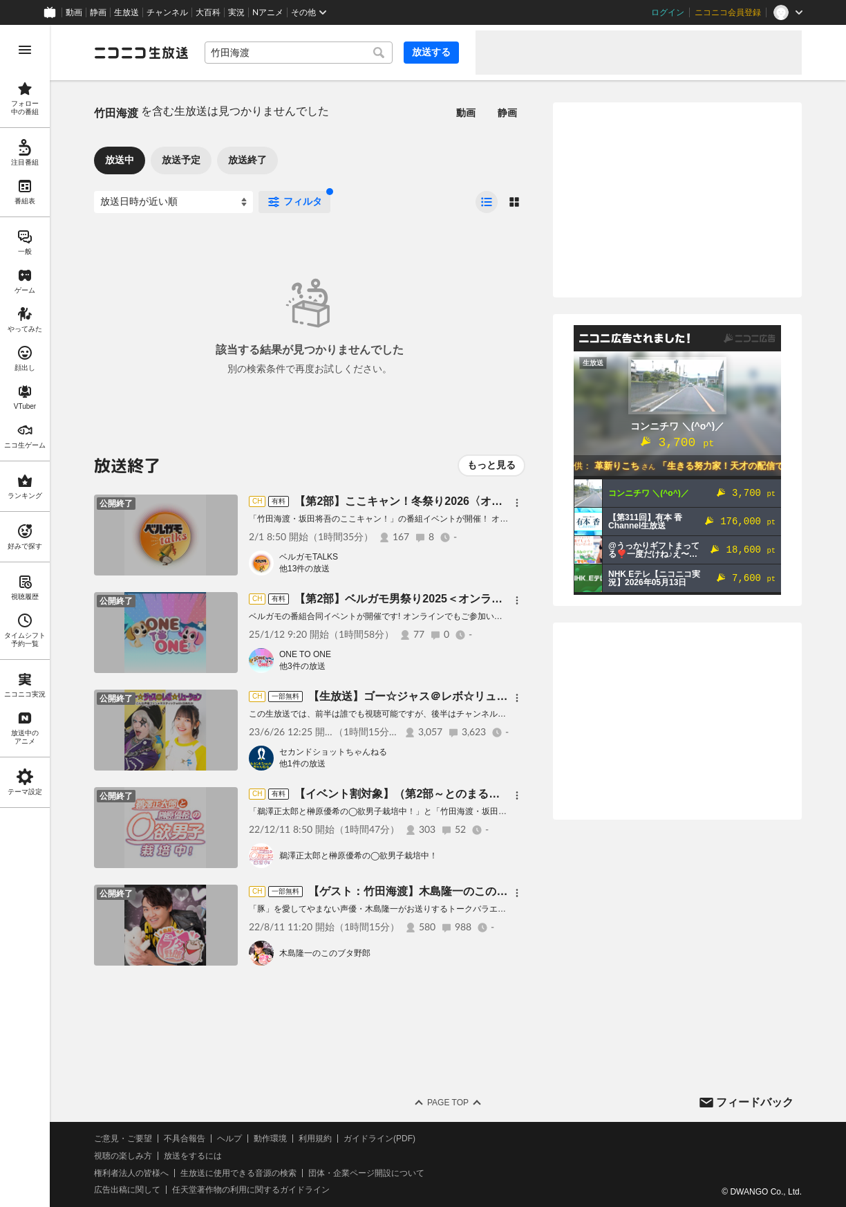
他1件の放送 (302, 763)
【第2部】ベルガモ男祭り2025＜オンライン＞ (409, 599)
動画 (74, 12)
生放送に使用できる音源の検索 (238, 1173)
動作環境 (270, 1138)
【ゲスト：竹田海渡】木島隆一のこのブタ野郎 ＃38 (441, 891)
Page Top (448, 1102)
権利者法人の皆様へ (131, 1173)
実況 (236, 12)
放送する (431, 51)
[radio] (487, 202)
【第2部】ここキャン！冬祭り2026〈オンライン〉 (420, 501)
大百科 (208, 12)
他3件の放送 (302, 666)
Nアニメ (267, 12)
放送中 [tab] (119, 159)
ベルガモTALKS (308, 557)
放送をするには (193, 1156)
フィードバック (754, 1102)
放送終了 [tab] (247, 159)
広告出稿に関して (127, 1190)
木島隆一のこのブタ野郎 (324, 953)
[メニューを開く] (25, 50)
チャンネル (167, 12)
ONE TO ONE (305, 654)
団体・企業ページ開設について (366, 1173)
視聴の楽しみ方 (123, 1156)
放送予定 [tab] (181, 159)
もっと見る (491, 464)
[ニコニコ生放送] (141, 52)
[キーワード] (299, 53)
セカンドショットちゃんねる (333, 752)
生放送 (126, 12)
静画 (98, 12)
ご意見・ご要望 (123, 1138)
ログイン (667, 12)
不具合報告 (184, 1138)
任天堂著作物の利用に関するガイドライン (251, 1190)
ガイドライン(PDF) (379, 1138)
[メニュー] (517, 503)
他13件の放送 (304, 568)
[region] (25, 616)
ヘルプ (229, 1138)
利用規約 (315, 1138)
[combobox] (299, 53)
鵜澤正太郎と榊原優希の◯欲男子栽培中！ (358, 855)
